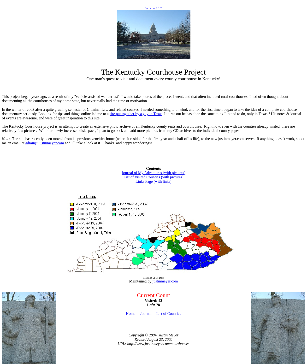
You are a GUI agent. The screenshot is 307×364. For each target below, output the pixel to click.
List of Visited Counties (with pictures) (153, 177)
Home (130, 313)
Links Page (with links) (153, 181)
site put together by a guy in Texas (136, 114)
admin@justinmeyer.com (44, 143)
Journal (145, 313)
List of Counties (168, 313)
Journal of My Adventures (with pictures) (153, 173)
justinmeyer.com (165, 281)
